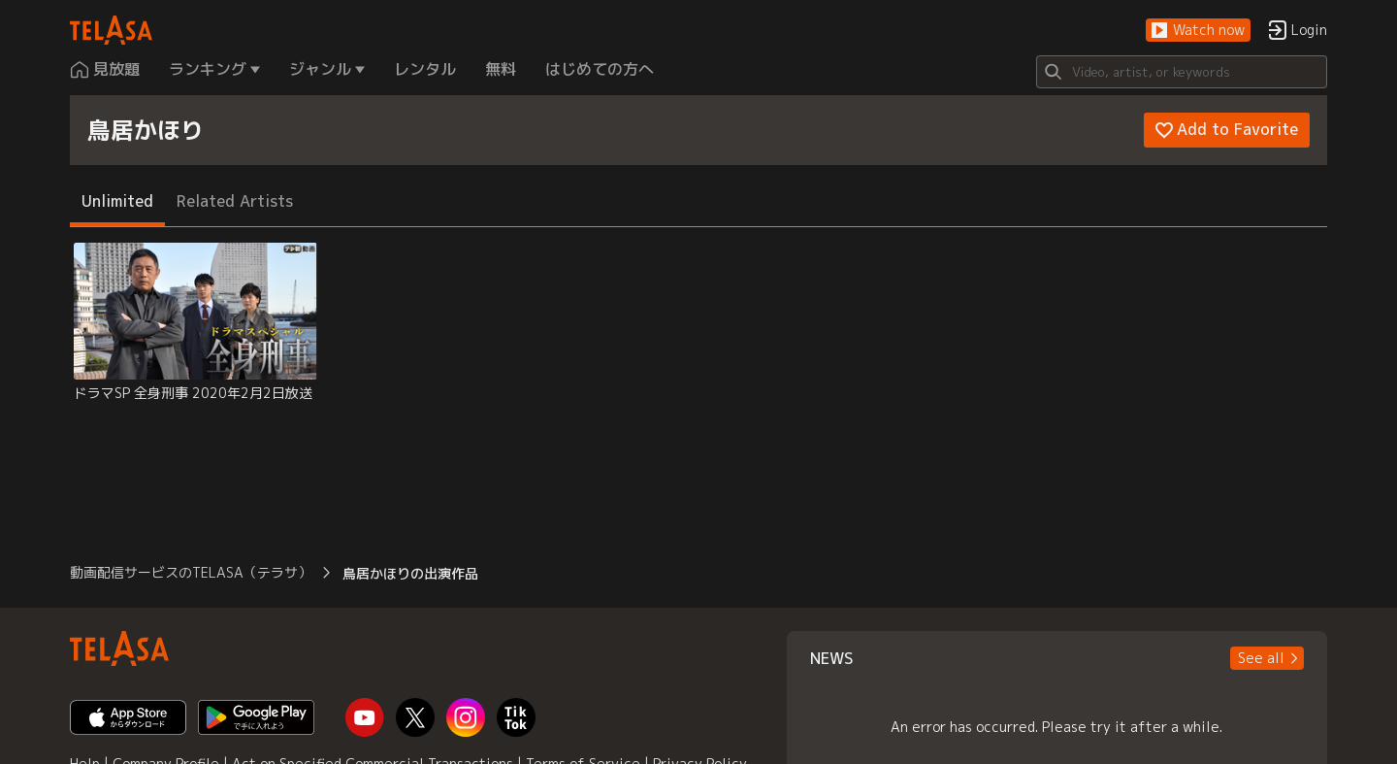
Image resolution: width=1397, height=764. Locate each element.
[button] (1198, 30)
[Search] (1181, 71)
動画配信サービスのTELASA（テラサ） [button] (190, 572)
